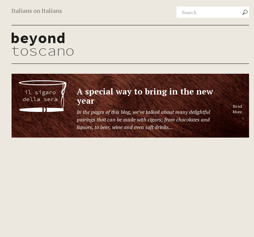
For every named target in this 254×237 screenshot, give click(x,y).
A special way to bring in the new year (145, 96)
